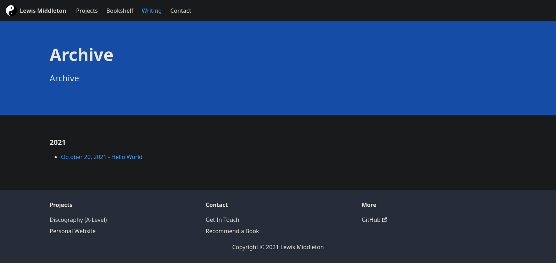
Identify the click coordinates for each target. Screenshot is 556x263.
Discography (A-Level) (78, 220)
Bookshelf (119, 11)
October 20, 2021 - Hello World (102, 157)
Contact (180, 11)
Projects (87, 11)
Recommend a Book (232, 231)
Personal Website (73, 231)
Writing (152, 11)
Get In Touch (222, 220)
